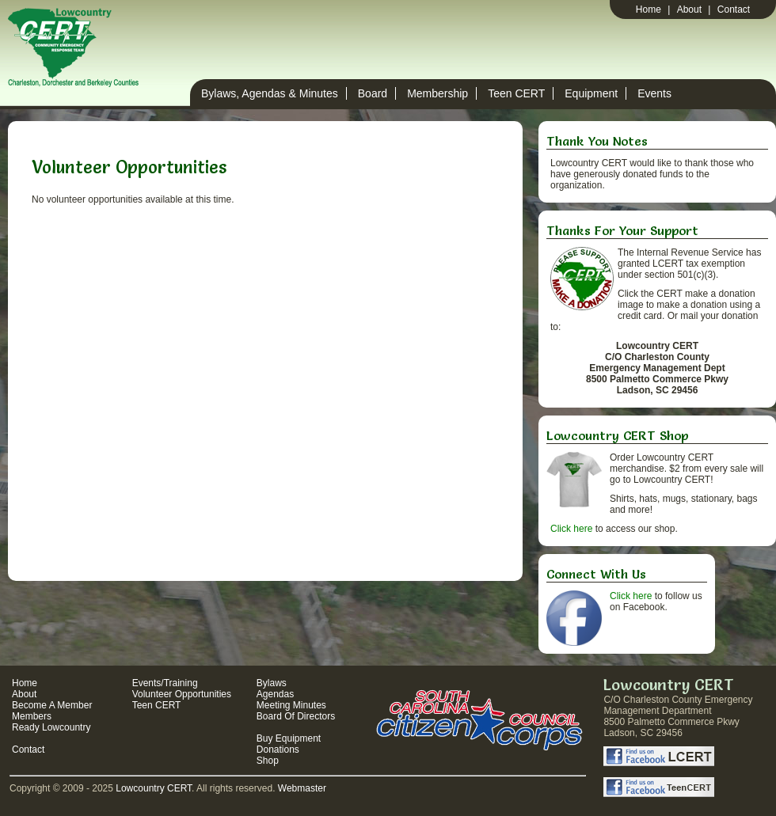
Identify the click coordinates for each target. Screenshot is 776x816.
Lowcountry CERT (154, 788)
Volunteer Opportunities (181, 694)
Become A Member (52, 705)
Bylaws (272, 683)
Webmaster (302, 788)
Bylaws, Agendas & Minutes (269, 93)
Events (654, 93)
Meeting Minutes (291, 705)
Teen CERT (516, 93)
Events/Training (165, 683)
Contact (733, 9)
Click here (571, 528)
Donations (278, 749)
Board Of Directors (296, 716)
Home (648, 9)
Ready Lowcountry (51, 727)
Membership (437, 93)
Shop (268, 760)
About (689, 9)
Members (31, 716)
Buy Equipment (289, 738)
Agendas (275, 694)
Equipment (591, 93)
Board (372, 93)
